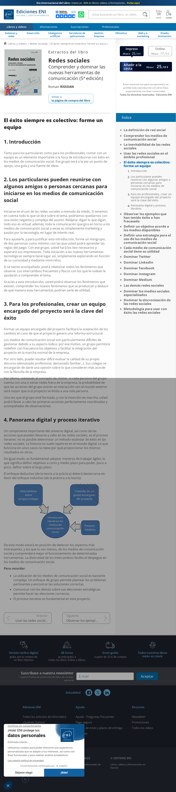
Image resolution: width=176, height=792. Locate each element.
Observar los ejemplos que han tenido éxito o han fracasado (88, 620)
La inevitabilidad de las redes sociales (147, 146)
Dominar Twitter (137, 256)
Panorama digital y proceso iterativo (148, 207)
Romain (61, 87)
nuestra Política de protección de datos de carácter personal (47, 678)
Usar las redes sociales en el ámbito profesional (34, 620)
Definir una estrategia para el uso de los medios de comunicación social (147, 238)
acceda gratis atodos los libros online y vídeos (67, 656)
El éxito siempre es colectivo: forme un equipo (147, 164)
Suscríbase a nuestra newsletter (46, 676)
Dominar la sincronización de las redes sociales (147, 301)
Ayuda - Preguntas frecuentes (95, 717)
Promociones (140, 722)
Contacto (81, 733)
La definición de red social (145, 130)
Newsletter (139, 717)
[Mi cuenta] (168, 14)
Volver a (71, 98)
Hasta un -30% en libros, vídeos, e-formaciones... (88, 3)
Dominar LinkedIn (138, 262)
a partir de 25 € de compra (110, 654)
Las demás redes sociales (144, 285)
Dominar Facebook (139, 268)
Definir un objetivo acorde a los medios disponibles (146, 228)
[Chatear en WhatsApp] (81, 14)
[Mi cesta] (158, 14)
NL (25, 779)
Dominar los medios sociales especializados (146, 293)
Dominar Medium (138, 279)
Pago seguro (84, 722)
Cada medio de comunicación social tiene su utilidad (147, 249)
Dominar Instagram (139, 274)
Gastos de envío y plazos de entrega (99, 728)
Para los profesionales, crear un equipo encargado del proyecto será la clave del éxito (151, 197)
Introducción (139, 170)
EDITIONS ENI (122, 758)
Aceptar (147, 676)
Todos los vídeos (142, 728)
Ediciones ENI (26, 14)
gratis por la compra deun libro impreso (23, 656)
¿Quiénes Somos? (34, 722)
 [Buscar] (145, 14)
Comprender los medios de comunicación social (145, 137)
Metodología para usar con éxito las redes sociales (145, 310)
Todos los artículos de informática (44, 717)
